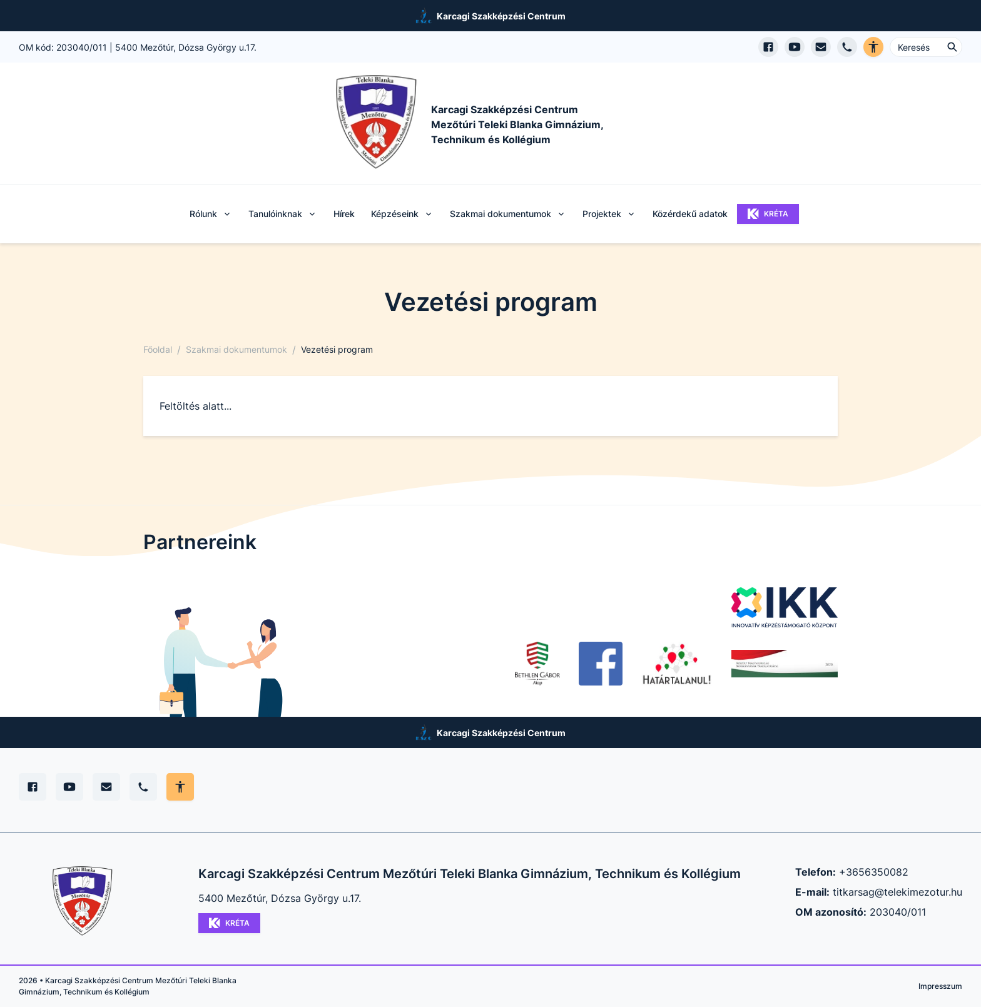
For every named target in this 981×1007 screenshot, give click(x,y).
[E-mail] (106, 787)
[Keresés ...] (926, 47)
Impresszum (940, 986)
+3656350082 (873, 872)
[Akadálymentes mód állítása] (180, 787)
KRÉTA (768, 214)
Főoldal (157, 349)
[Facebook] (32, 787)
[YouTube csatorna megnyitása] (795, 47)
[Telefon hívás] (847, 47)
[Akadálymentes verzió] (873, 47)
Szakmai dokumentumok (236, 349)
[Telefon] (143, 787)
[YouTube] (69, 787)
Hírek (344, 213)
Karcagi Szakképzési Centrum (501, 16)
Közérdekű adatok (690, 213)
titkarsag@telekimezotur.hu (897, 892)
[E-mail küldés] (821, 47)
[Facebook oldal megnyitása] (768, 47)
